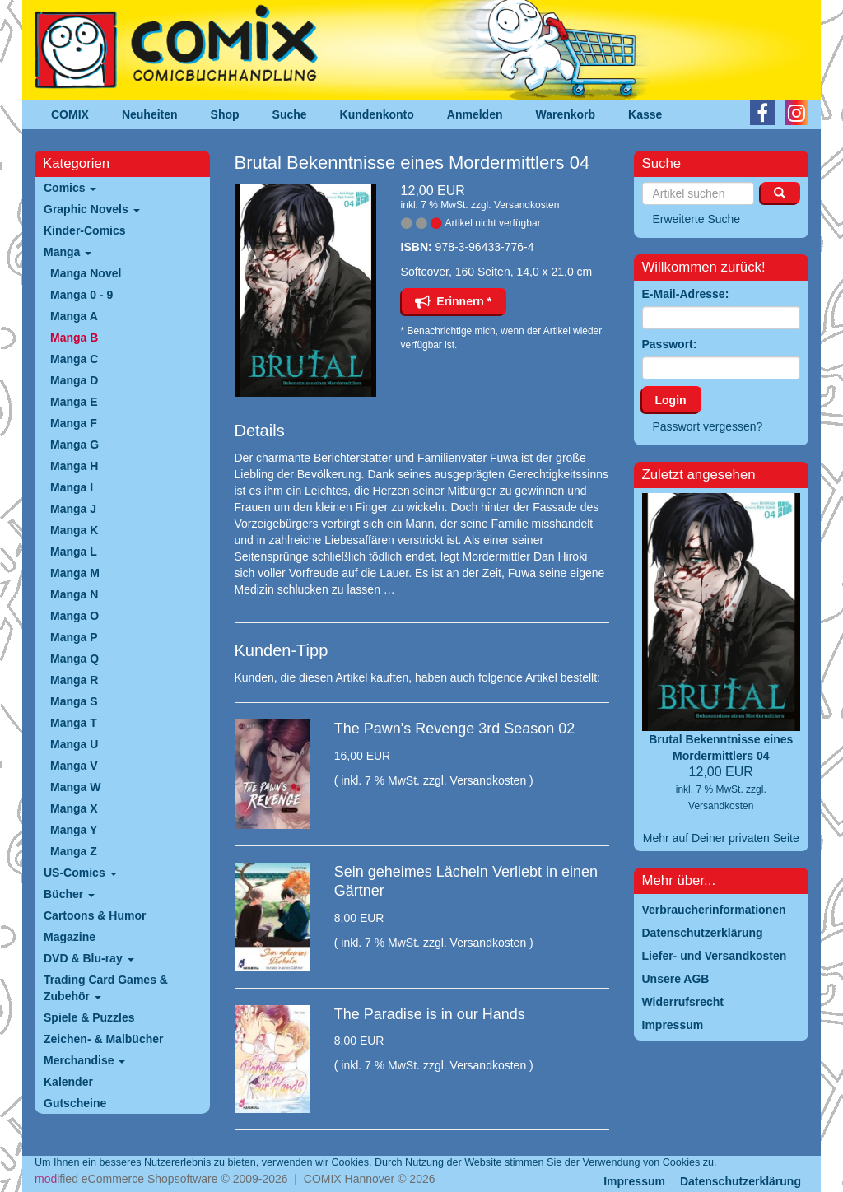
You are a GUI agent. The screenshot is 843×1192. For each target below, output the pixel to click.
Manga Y (73, 829)
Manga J (73, 508)
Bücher (69, 894)
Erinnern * (453, 301)
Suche (289, 114)
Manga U (74, 744)
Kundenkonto (377, 114)
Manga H (74, 466)
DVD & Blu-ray (89, 958)
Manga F (73, 423)
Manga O (74, 615)
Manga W (75, 787)
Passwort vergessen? (708, 426)
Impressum (634, 1181)
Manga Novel (85, 273)
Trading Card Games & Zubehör (106, 988)
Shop (225, 114)
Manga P (74, 637)
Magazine (69, 936)
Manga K (74, 530)
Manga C (74, 359)
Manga (67, 251)
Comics (70, 187)
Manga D (74, 380)
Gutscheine (75, 1103)
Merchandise (84, 1060)
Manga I (71, 487)
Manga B (74, 337)
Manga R (74, 680)
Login (671, 400)
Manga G (74, 444)
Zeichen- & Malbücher (103, 1038)
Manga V (74, 765)
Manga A (74, 316)
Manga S (74, 701)
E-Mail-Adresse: (685, 293)
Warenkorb (566, 114)
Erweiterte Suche (697, 219)
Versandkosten (526, 205)
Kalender (68, 1081)
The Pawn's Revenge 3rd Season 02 (454, 728)
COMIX (70, 114)
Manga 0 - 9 (81, 294)
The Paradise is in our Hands (429, 1014)
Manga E (74, 401)
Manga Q (74, 658)
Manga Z (73, 851)
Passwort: (669, 344)
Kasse (645, 114)
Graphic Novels (92, 209)
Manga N (74, 594)
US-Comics (80, 872)
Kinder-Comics (85, 230)
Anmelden (475, 114)
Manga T (73, 722)
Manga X (74, 808)
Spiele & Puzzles (89, 1017)
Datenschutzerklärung (740, 1181)
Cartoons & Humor (95, 915)
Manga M (75, 573)
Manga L (73, 551)
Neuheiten (150, 114)
